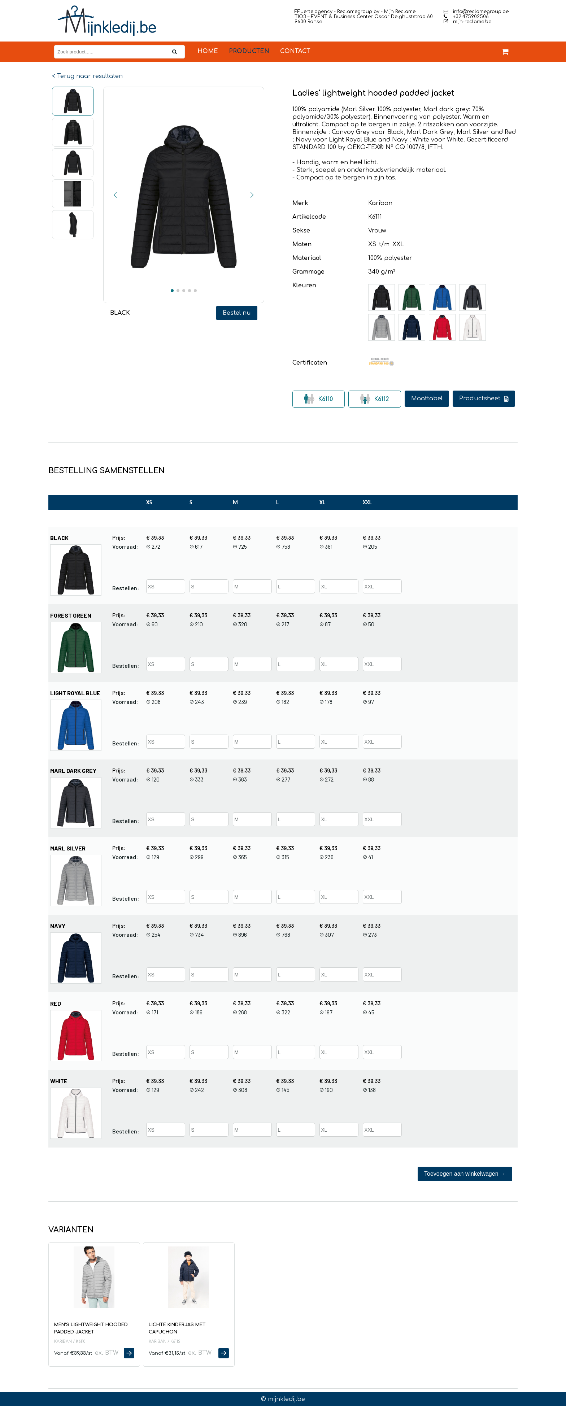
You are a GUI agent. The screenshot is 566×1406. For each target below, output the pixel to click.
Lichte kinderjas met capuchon (177, 1328)
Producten (249, 51)
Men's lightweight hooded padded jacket (91, 1328)
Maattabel (427, 398)
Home (207, 51)
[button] (115, 195)
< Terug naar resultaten (87, 76)
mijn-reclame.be (467, 21)
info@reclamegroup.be (476, 11)
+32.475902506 (466, 16)
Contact (295, 51)
